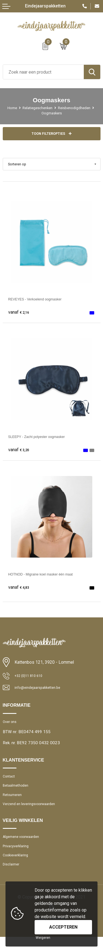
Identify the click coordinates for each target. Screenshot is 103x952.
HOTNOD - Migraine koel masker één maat (49, 575)
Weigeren (43, 938)
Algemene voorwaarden (24, 846)
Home (28, 107)
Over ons (11, 724)
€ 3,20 (20, 450)
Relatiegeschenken (57, 107)
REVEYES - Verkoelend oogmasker (42, 300)
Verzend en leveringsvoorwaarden (33, 812)
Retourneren (14, 802)
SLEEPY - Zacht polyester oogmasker (44, 437)
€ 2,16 (20, 313)
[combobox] (43, 72)
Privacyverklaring (18, 857)
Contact (10, 780)
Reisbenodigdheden (37, 113)
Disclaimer (12, 878)
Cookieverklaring (17, 868)
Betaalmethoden (18, 791)
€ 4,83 (20, 588)
